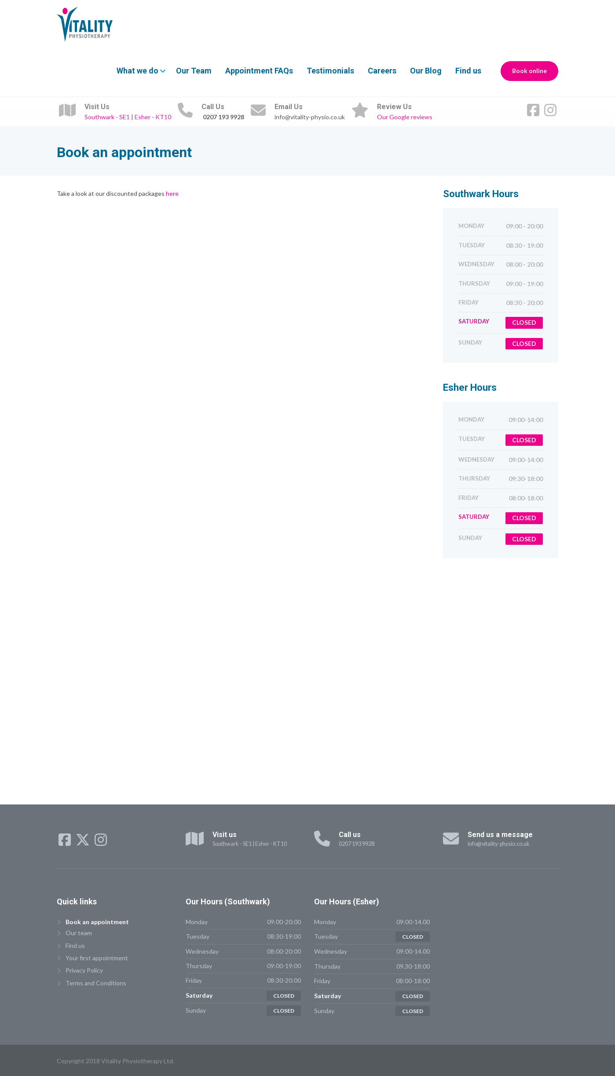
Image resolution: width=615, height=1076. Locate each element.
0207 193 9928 (356, 844)
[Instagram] (550, 113)
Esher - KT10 (153, 117)
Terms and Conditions (96, 983)
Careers (382, 70)
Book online (529, 70)
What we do (137, 70)
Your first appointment (97, 958)
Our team (79, 932)
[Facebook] (534, 113)
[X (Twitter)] (83, 842)
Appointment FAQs (259, 70)
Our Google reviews (404, 117)
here (172, 193)
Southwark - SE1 (107, 117)
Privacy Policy (84, 970)
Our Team (194, 70)
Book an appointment (97, 921)
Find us (468, 70)
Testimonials (330, 70)
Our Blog (426, 70)
